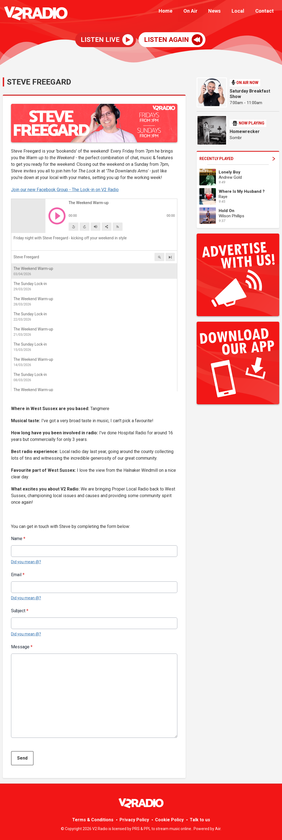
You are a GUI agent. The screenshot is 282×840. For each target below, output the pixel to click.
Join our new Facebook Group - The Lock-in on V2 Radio (65, 189)
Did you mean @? (26, 562)
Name (18, 538)
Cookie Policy (169, 819)
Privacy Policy (134, 819)
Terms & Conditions (92, 819)
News (220, 12)
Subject (19, 610)
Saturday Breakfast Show (250, 93)
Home (175, 12)
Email (18, 574)
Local (241, 12)
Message (21, 646)
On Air (198, 12)
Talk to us (200, 819)
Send (22, 758)
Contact (265, 12)
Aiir (218, 829)
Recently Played (237, 158)
